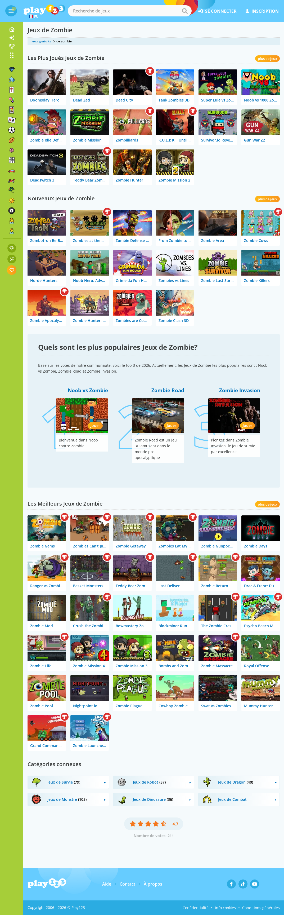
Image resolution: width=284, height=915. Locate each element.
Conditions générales (261, 907)
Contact (127, 884)
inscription (262, 11)
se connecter (217, 11)
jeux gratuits (41, 41)
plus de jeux (267, 58)
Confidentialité (196, 907)
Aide (106, 884)
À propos (153, 884)
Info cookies (225, 907)
